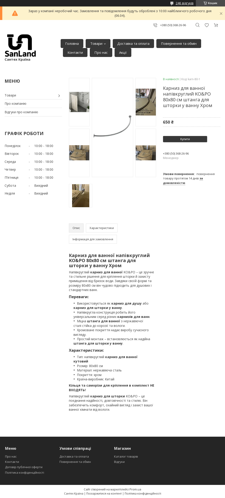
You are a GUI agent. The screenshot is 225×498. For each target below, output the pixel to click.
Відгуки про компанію (21, 112)
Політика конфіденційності (24, 472)
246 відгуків (185, 3)
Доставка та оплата (133, 43)
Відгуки (119, 462)
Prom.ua (135, 489)
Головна (72, 43)
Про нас (101, 52)
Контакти (75, 52)
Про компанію (15, 103)
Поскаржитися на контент (104, 493)
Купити (185, 139)
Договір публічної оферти (23, 467)
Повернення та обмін (179, 43)
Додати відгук (206, 25)
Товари (96, 43)
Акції (123, 52)
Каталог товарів (126, 456)
